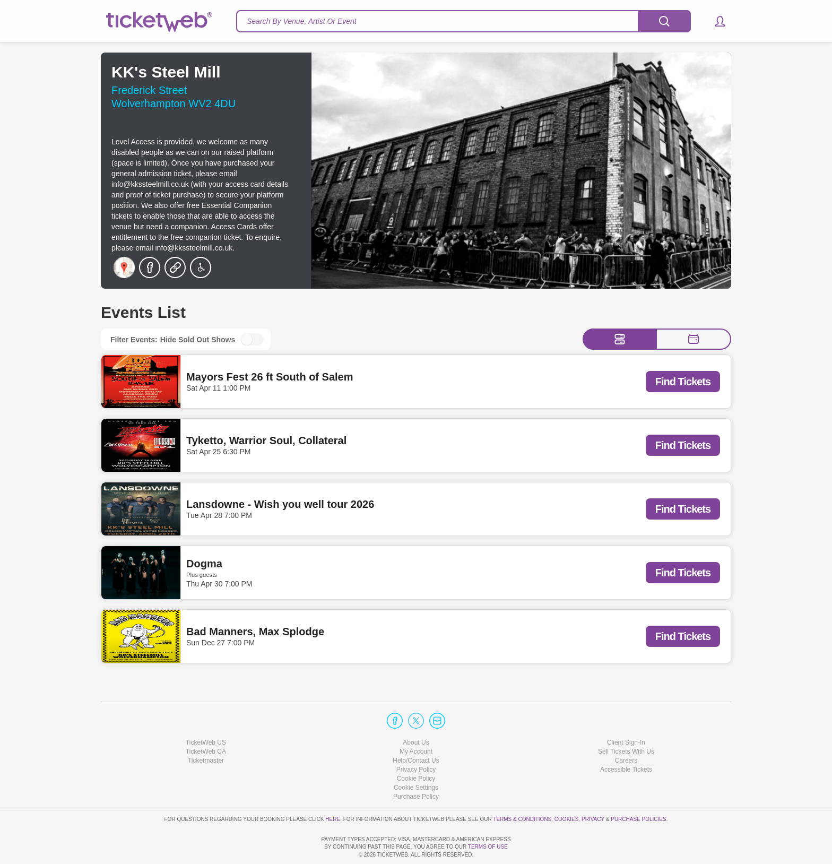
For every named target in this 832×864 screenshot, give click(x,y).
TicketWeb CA (206, 721)
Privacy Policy (416, 739)
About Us (416, 711)
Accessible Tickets (626, 739)
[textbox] (463, 21)
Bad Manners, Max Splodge (255, 631)
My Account (416, 721)
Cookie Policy (416, 748)
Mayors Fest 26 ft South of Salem (269, 377)
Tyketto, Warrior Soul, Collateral (266, 440)
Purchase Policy (416, 766)
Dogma (204, 563)
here (332, 788)
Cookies (566, 788)
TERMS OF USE (488, 847)
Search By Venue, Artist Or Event (302, 21)
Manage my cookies (416, 757)
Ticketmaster (206, 730)
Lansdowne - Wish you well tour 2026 (280, 504)
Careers (626, 730)
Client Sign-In (626, 711)
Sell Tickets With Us (626, 721)
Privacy (593, 788)
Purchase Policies (638, 788)
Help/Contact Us (416, 730)
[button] (715, 21)
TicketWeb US (206, 711)
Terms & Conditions (522, 788)
